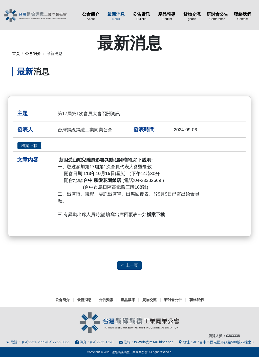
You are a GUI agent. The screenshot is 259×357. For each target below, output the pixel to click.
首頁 (16, 53)
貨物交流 (192, 16)
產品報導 (166, 16)
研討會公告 (217, 16)
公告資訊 (141, 16)
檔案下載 (29, 145)
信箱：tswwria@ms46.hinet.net (145, 342)
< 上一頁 (129, 265)
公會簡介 (90, 16)
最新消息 (116, 16)
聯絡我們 (242, 16)
